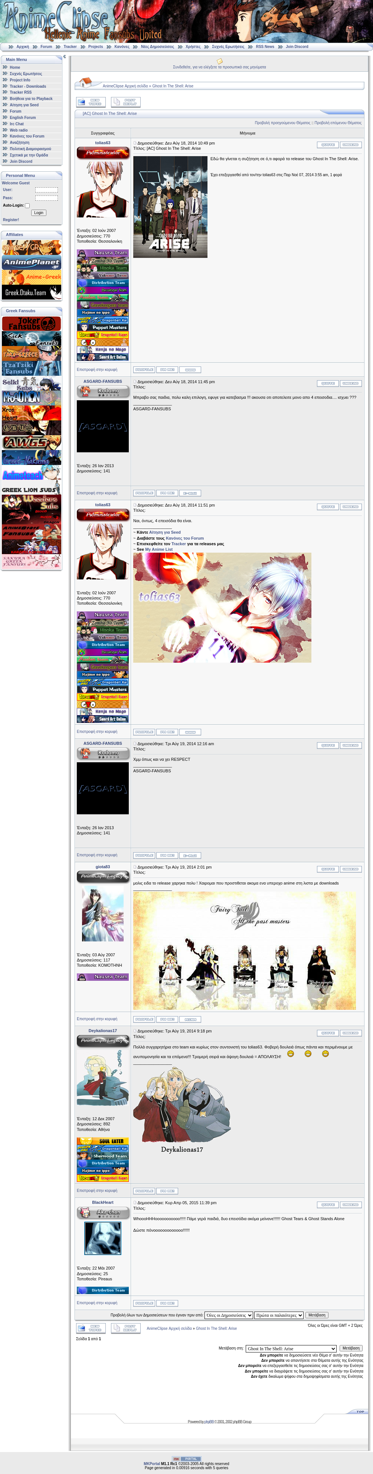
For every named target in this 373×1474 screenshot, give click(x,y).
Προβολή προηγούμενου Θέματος (283, 123)
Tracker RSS (21, 92)
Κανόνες (122, 47)
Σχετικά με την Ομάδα (29, 155)
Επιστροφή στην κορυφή (97, 370)
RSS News (265, 47)
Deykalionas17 (103, 1030)
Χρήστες (193, 47)
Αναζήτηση (20, 142)
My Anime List (159, 549)
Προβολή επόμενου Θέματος (338, 123)
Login (38, 213)
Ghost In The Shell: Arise (173, 86)
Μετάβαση (316, 1315)
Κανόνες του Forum (27, 136)
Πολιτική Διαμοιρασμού (30, 149)
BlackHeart (102, 1202)
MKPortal (152, 1464)
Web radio (19, 130)
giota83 (103, 866)
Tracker (70, 47)
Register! (11, 220)
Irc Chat (17, 124)
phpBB (209, 1422)
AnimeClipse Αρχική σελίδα (125, 86)
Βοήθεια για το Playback (31, 99)
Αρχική (23, 47)
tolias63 (103, 142)
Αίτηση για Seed (24, 105)
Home (15, 67)
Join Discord (297, 47)
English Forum (23, 118)
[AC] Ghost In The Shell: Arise (110, 113)
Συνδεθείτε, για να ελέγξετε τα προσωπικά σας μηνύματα (219, 67)
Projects (95, 47)
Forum (46, 47)
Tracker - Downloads (28, 86)
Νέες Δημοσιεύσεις (157, 47)
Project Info (20, 80)
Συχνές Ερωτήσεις (229, 47)
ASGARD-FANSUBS (103, 381)
